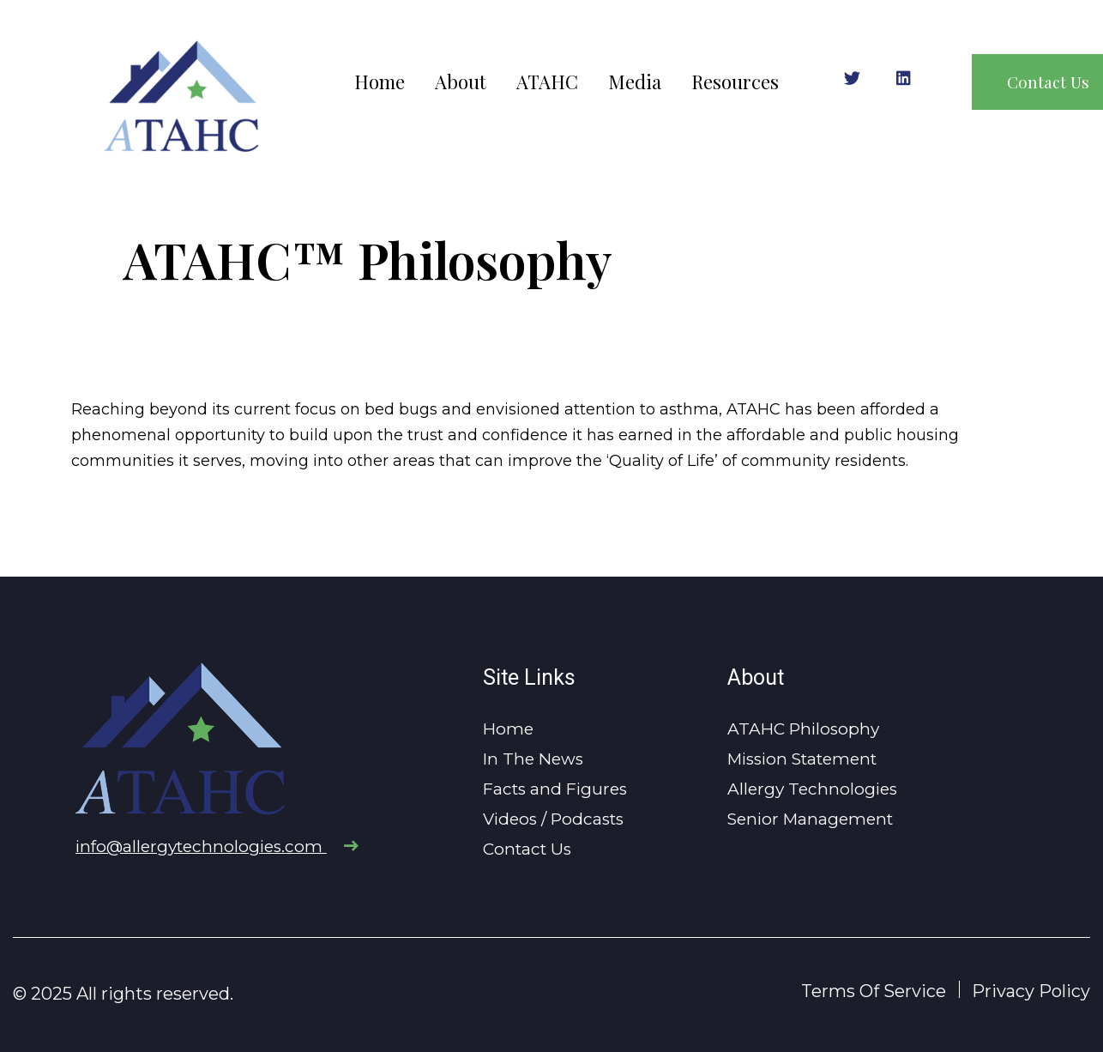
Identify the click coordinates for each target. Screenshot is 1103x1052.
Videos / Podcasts (553, 819)
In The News (533, 759)
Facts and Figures (555, 789)
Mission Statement (802, 759)
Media (634, 82)
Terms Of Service (873, 991)
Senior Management (810, 819)
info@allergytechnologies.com (217, 846)
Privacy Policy (1031, 991)
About (460, 82)
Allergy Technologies (812, 789)
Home (379, 82)
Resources (735, 82)
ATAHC (547, 82)
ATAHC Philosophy (803, 729)
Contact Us (527, 849)
